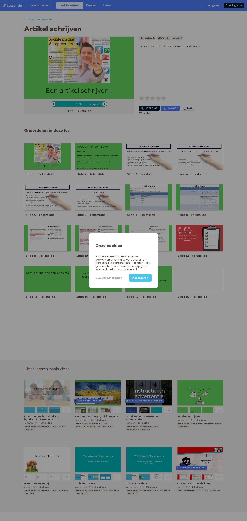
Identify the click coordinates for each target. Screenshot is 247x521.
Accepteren (140, 277)
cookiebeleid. (128, 269)
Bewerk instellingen (108, 277)
